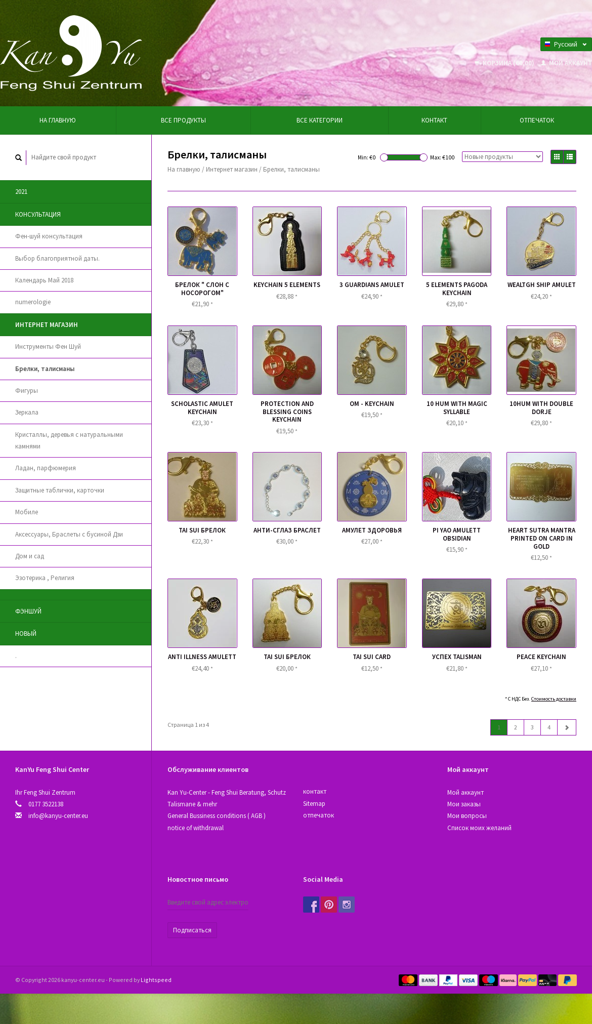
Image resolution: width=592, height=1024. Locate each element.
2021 (21, 191)
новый (25, 633)
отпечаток (537, 120)
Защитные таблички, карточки (59, 490)
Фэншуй (28, 611)
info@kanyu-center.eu (58, 815)
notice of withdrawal (195, 828)
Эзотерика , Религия (44, 578)
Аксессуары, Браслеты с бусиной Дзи (69, 534)
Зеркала (26, 412)
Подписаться (192, 930)
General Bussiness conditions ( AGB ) (216, 815)
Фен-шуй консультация (48, 236)
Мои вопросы (467, 815)
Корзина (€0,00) (505, 63)
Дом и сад (29, 556)
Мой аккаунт (566, 63)
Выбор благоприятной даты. (57, 258)
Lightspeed (156, 980)
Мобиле (26, 512)
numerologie (33, 302)
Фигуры (26, 390)
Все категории (320, 120)
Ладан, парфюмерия (45, 468)
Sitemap (314, 803)
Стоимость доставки (553, 698)
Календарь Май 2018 (44, 280)
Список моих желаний (479, 828)
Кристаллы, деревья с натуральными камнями (69, 440)
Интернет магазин (46, 324)
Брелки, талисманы (44, 368)
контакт (434, 120)
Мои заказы (464, 804)
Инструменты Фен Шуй (48, 346)
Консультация (38, 214)
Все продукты (183, 120)
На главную (57, 120)
